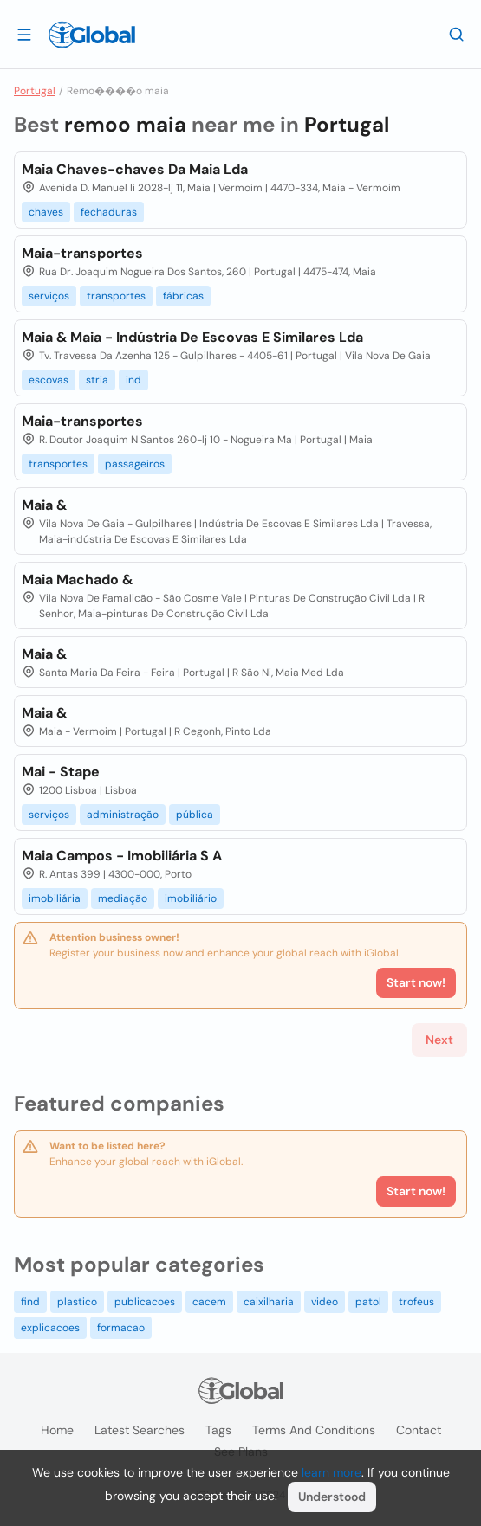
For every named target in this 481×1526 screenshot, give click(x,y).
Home (57, 1430)
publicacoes (144, 1302)
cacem (209, 1302)
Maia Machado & (77, 579)
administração (123, 814)
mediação (122, 898)
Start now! (416, 1191)
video (324, 1302)
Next (439, 1039)
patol (368, 1302)
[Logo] (92, 34)
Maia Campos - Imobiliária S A (122, 856)
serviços (49, 296)
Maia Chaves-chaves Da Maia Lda (135, 169)
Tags (218, 1430)
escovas (48, 380)
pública (194, 814)
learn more (331, 1472)
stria (97, 380)
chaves (46, 212)
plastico (77, 1302)
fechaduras (109, 212)
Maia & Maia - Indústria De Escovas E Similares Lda (192, 337)
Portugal (34, 91)
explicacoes (50, 1328)
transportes (116, 296)
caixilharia (269, 1302)
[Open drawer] (24, 33)
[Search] (456, 33)
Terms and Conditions (313, 1430)
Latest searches (139, 1430)
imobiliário (191, 898)
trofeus (416, 1302)
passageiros (135, 464)
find (30, 1302)
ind (133, 380)
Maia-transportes (82, 253)
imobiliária (55, 898)
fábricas (183, 296)
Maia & (44, 505)
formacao (121, 1328)
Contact (418, 1430)
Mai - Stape (61, 772)
